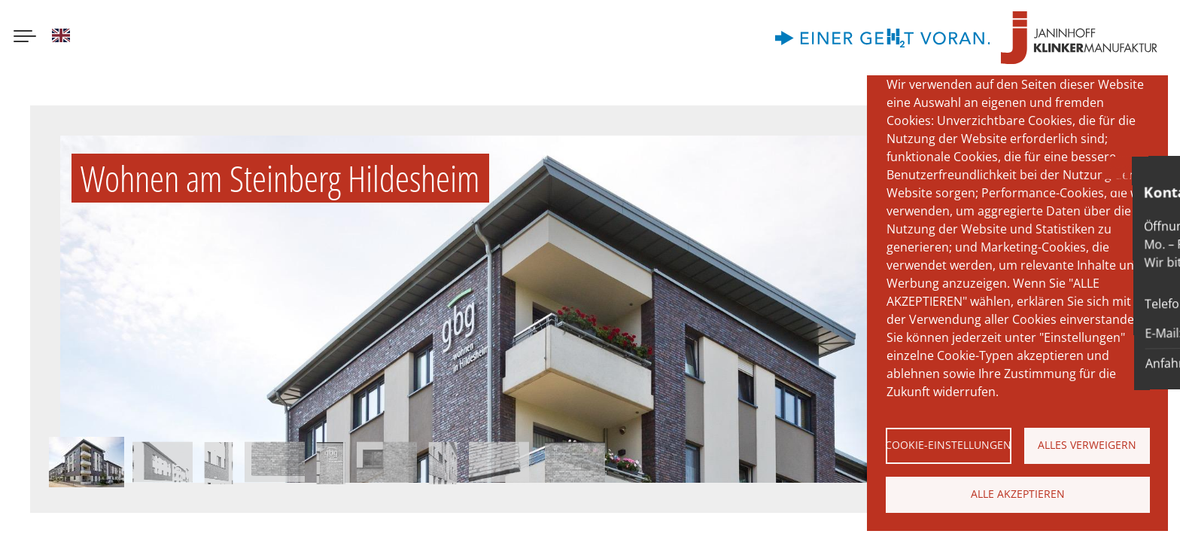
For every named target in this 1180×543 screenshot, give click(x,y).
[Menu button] (24, 37)
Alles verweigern (1087, 445)
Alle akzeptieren (1018, 494)
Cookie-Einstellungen (948, 445)
